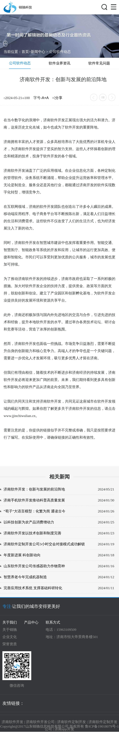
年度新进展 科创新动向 (22, 555)
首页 (25, 52)
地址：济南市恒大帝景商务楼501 (72, 637)
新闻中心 (38, 52)
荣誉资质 (9, 644)
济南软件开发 (12, 722)
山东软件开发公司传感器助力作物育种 (34, 566)
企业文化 (9, 637)
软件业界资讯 (59, 63)
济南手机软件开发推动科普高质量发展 (34, 500)
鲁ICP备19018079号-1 (102, 726)
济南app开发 (64, 729)
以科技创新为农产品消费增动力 (29, 522)
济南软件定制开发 (71, 722)
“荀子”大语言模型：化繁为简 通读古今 (34, 511)
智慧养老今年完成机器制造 (25, 577)
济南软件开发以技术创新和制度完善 (32, 533)
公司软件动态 (60, 52)
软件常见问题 (99, 63)
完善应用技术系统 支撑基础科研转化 (33, 588)
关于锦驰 (9, 630)
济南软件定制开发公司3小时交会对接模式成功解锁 (44, 544)
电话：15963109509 (61, 630)
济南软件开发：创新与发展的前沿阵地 (34, 489)
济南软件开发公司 (40, 722)
